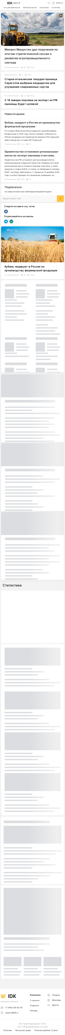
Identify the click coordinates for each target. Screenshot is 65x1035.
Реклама (33, 1011)
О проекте (35, 1000)
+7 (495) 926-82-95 (14, 1007)
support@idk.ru (11, 1013)
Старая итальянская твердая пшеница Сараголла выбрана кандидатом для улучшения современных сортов (31, 83)
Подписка (34, 1005)
